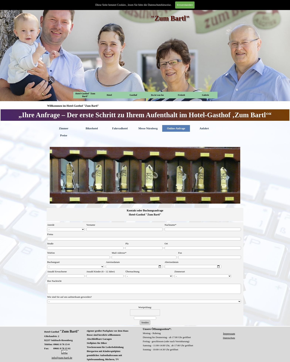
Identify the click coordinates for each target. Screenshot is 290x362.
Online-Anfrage (176, 128)
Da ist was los (157, 95)
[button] (64, 351)
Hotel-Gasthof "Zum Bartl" (85, 95)
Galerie (205, 95)
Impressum (229, 333)
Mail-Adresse (119, 252)
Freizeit (181, 95)
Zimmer (63, 128)
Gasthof (133, 95)
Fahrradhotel (120, 128)
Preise (63, 135)
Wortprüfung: (145, 307)
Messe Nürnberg (148, 128)
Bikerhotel (92, 128)
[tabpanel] (145, 115)
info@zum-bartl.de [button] (62, 357)
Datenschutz (229, 337)
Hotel (109, 95)
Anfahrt (204, 128)
